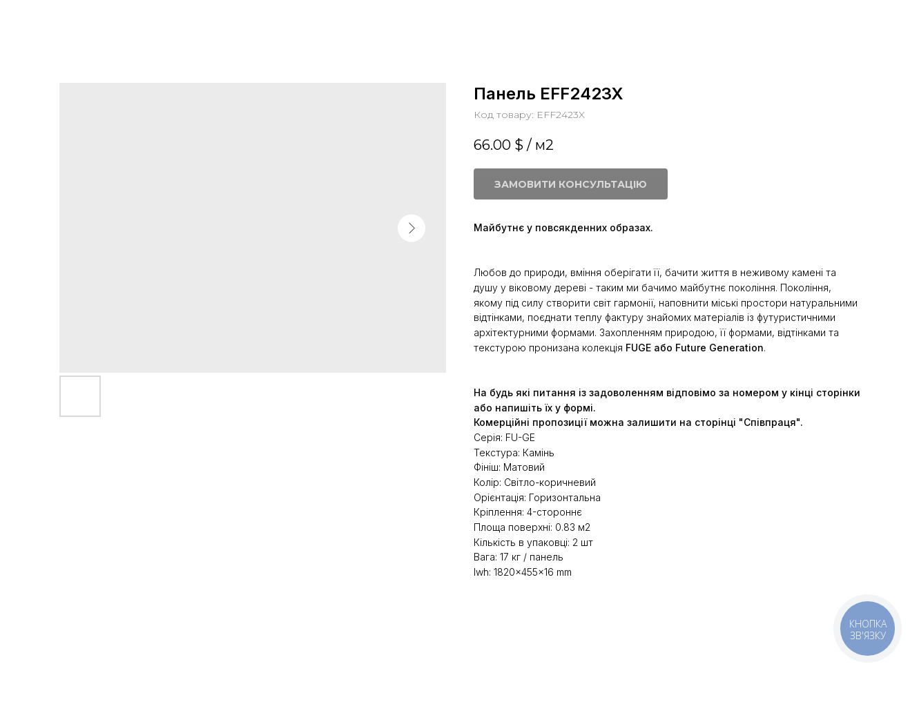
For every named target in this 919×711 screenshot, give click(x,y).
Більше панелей (66, 20)
